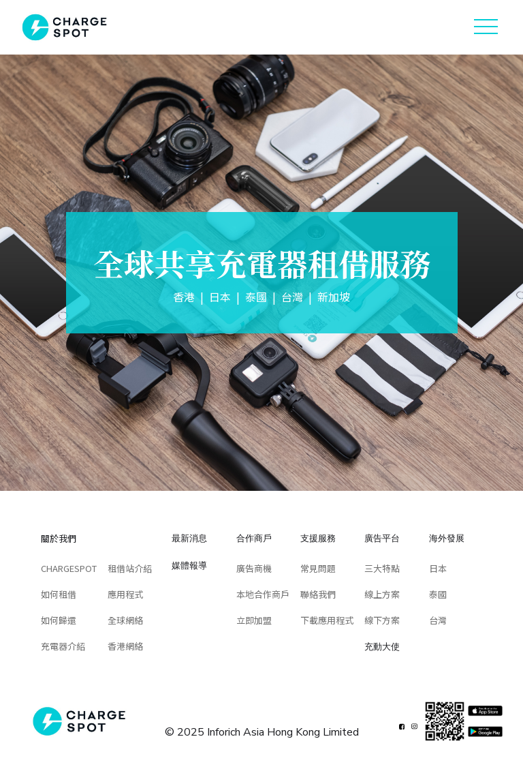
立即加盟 (254, 620)
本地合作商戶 (262, 594)
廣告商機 (254, 568)
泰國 (438, 594)
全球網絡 (125, 620)
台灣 (438, 620)
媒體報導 (189, 565)
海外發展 (446, 537)
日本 (438, 568)
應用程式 (125, 594)
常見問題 (318, 568)
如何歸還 (58, 620)
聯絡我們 (318, 594)
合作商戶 (254, 537)
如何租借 (58, 594)
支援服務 (318, 537)
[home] (64, 27)
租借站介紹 (130, 568)
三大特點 (382, 568)
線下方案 (382, 620)
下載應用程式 (326, 620)
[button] (485, 27)
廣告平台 (382, 537)
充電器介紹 (63, 645)
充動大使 (382, 646)
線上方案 (382, 594)
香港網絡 (125, 645)
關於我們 (58, 538)
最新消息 (189, 537)
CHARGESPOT (69, 568)
